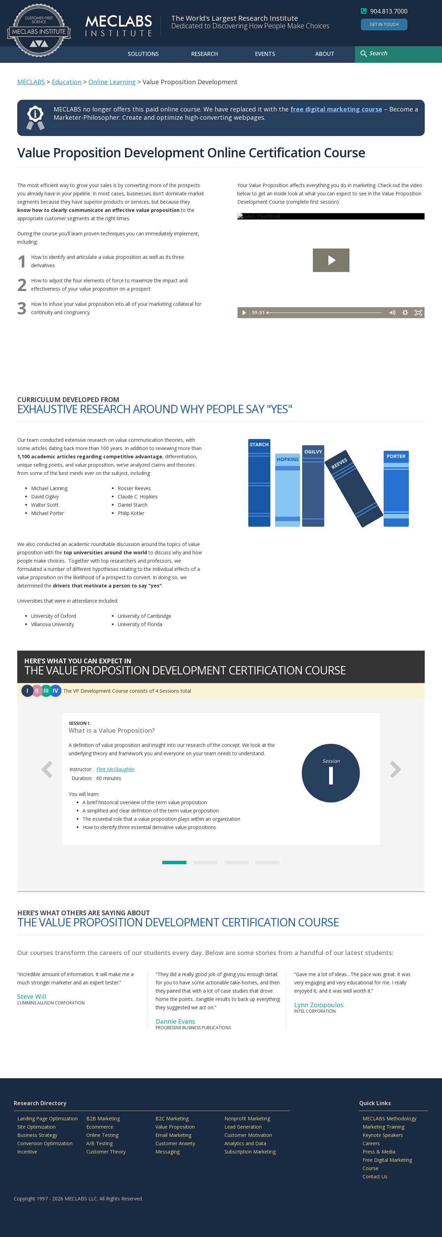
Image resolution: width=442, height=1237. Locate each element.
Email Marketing (173, 1135)
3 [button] (236, 862)
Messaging (167, 1151)
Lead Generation (243, 1126)
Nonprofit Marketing (247, 1118)
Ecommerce (99, 1126)
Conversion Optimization (45, 1143)
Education (66, 82)
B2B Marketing (103, 1118)
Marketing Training (383, 1126)
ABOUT (325, 54)
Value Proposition (175, 1126)
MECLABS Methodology (389, 1118)
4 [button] (268, 862)
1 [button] (174, 862)
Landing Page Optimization (47, 1118)
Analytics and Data (245, 1143)
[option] (221, 779)
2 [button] (205, 862)
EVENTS (265, 54)
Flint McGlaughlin (115, 769)
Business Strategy (37, 1135)
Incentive (27, 1151)
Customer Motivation (248, 1135)
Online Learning (112, 82)
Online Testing (102, 1135)
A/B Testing (99, 1143)
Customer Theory (106, 1151)
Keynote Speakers (383, 1135)
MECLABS (31, 82)
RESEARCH (204, 54)
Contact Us (375, 1176)
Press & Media (379, 1151)
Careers (371, 1143)
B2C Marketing (172, 1118)
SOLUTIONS (143, 54)
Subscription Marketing (250, 1151)
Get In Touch (384, 24)
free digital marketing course (336, 109)
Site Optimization (36, 1126)
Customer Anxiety (175, 1143)
